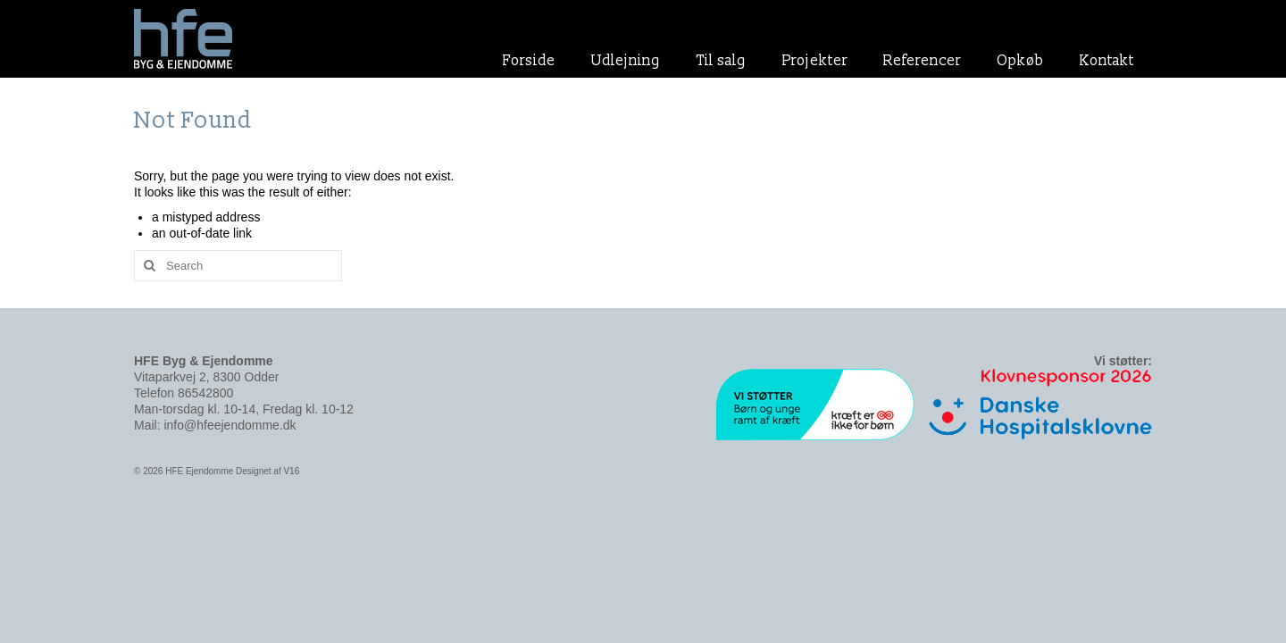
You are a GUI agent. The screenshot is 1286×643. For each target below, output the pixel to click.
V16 (291, 471)
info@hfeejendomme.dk (229, 425)
